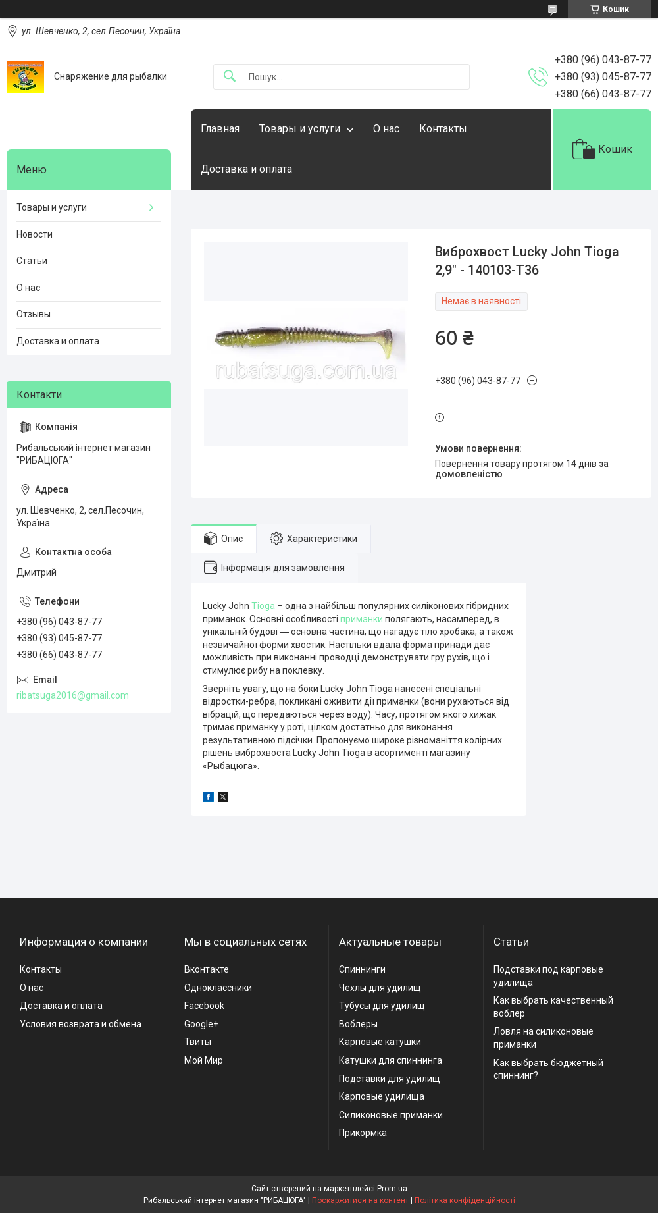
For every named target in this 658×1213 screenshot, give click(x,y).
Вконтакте (206, 969)
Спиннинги (362, 969)
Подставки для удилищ (389, 1078)
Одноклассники (218, 988)
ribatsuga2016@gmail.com (72, 695)
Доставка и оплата (246, 169)
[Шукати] (229, 77)
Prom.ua (392, 1188)
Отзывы (33, 314)
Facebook (204, 1005)
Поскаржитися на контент (360, 1200)
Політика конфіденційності (465, 1200)
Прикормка (363, 1132)
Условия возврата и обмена (80, 1024)
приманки (361, 619)
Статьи (31, 261)
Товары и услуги (299, 128)
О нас (386, 128)
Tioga (263, 606)
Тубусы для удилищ (382, 1005)
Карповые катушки (380, 1042)
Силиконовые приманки (391, 1115)
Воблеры (358, 1024)
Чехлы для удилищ (380, 988)
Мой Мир (203, 1060)
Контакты (443, 128)
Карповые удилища (381, 1096)
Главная (220, 128)
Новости (34, 234)
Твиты (197, 1042)
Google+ (201, 1024)
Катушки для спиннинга (390, 1060)
